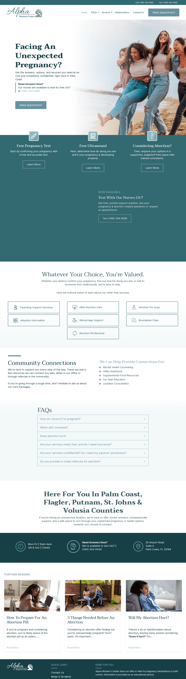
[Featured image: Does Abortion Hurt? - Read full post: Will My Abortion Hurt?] (154, 576)
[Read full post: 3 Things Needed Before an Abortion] (93, 576)
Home (84, 12)
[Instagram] (152, 673)
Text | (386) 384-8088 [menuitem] (168, 2)
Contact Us (138, 12)
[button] (94, 12)
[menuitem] (66, 664)
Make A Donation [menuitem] (61, 657)
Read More (13, 628)
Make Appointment (164, 12)
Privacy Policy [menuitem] (135, 673)
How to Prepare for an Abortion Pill (27, 600)
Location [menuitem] (146, 673)
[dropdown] (94, 12)
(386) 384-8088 (30, 90)
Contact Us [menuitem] (57, 653)
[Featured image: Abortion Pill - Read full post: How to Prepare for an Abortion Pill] (32, 576)
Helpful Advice (122, 12)
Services (106, 12)
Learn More (34, 163)
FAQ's (94, 12)
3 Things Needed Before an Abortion (90, 600)
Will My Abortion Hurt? (148, 598)
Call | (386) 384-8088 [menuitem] (144, 2)
